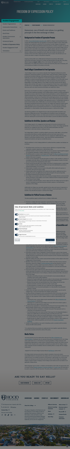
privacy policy (21, 210)
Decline (17, 240)
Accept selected (50, 240)
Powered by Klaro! (52, 242)
